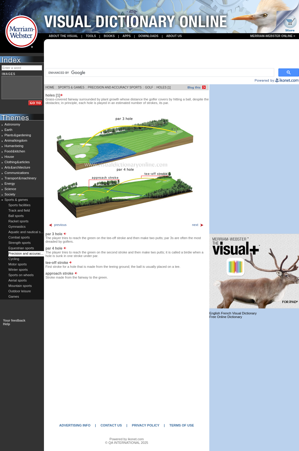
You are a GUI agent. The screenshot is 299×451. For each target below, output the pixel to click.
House (9, 156)
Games (13, 296)
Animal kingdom (15, 140)
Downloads (148, 36)
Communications (16, 173)
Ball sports (16, 216)
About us (174, 36)
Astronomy (12, 124)
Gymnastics (16, 226)
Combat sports (19, 237)
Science (10, 189)
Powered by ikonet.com (126, 439)
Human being (13, 146)
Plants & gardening (17, 135)
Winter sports (18, 269)
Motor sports (17, 264)
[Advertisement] (171, 54)
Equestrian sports (21, 248)
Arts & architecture (17, 167)
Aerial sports (17, 280)
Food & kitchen (14, 151)
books (109, 36)
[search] (159, 72)
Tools (91, 36)
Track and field (19, 210)
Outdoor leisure (19, 291)
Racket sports (18, 221)
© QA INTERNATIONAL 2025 (126, 442)
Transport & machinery (20, 178)
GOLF (149, 87)
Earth (8, 130)
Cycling (13, 259)
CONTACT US (111, 425)
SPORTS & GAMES (71, 87)
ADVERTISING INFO (75, 425)
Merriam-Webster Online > (272, 36)
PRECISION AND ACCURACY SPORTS (115, 87)
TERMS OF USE (181, 425)
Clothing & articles (17, 162)
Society (9, 194)
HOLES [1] (163, 87)
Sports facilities (19, 205)
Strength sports (19, 242)
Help (6, 324)
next (198, 225)
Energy (9, 183)
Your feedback (14, 320)
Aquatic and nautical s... (25, 232)
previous (57, 225)
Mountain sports (20, 286)
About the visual (63, 36)
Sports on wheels (20, 275)
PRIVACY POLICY (145, 425)
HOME (49, 87)
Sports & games (16, 199)
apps (127, 36)
